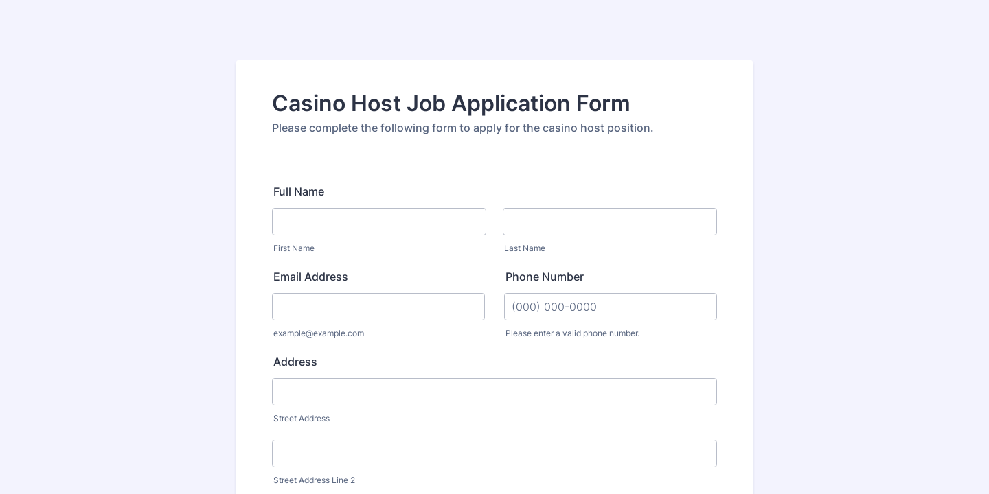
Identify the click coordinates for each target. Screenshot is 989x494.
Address (295, 361)
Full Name (298, 191)
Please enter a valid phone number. (572, 333)
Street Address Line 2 (314, 480)
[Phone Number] (610, 306)
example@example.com (318, 333)
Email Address (310, 276)
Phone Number (544, 276)
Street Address (301, 418)
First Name (294, 248)
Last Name (524, 248)
